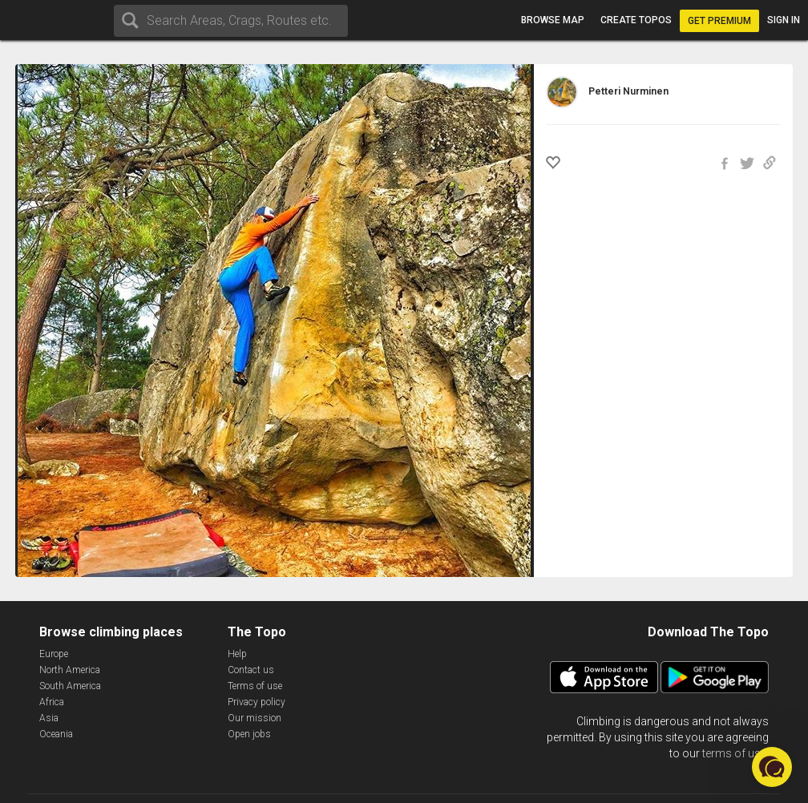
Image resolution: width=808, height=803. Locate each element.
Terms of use (255, 686)
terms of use (734, 753)
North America (69, 670)
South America (70, 686)
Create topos (636, 20)
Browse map (552, 20)
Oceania (56, 734)
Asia (49, 718)
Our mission (254, 718)
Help (237, 654)
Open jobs (249, 734)
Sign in (783, 20)
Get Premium (719, 20)
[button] (772, 767)
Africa (51, 702)
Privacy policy (256, 702)
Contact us (251, 670)
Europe (53, 654)
